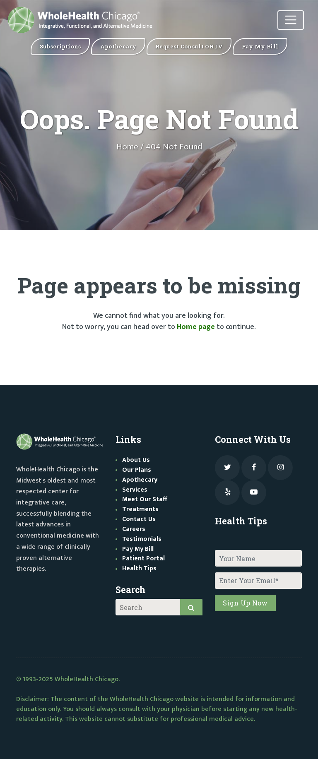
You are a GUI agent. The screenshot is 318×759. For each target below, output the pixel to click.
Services (134, 489)
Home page (196, 327)
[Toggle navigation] (290, 20)
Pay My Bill (138, 549)
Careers (133, 529)
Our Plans (136, 470)
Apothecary (139, 479)
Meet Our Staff (144, 499)
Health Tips (139, 568)
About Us (136, 460)
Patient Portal (143, 558)
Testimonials (141, 539)
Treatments (140, 509)
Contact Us (139, 519)
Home (127, 147)
